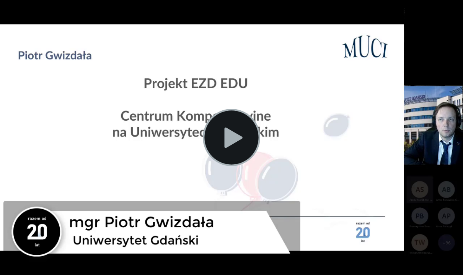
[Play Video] (231, 137)
